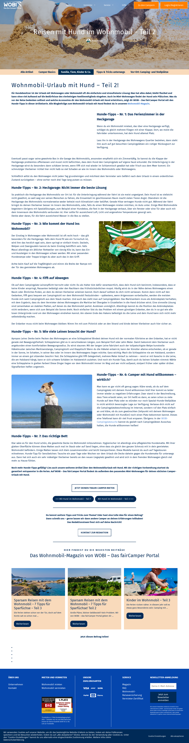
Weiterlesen (22, 623)
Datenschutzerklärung (13, 740)
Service (111, 5)
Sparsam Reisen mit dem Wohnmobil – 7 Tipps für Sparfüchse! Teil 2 (89, 604)
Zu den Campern (146, 5)
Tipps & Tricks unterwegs (110, 72)
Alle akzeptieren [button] (177, 736)
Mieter (72, 5)
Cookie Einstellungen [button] (157, 736)
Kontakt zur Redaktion (94, 532)
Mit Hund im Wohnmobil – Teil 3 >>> (116, 499)
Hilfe (128, 5)
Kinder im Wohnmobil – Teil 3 (148, 600)
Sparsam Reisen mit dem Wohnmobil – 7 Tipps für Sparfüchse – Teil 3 (32, 604)
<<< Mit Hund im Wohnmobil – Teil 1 (73, 499)
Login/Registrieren (174, 5)
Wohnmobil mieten (52, 684)
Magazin (126, 684)
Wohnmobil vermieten (53, 688)
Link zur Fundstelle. (48, 724)
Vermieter (92, 5)
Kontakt (12, 688)
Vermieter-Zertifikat (132, 698)
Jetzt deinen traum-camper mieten (94, 488)
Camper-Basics (47, 72)
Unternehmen (15, 684)
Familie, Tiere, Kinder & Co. (76, 72)
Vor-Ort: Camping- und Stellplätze (149, 72)
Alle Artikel (27, 72)
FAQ (124, 688)
